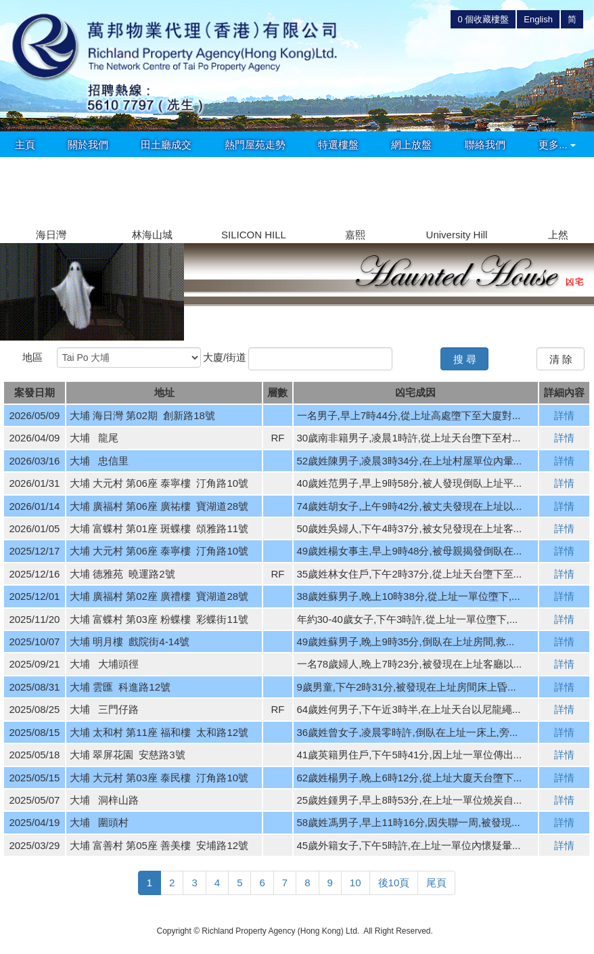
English (538, 19)
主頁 (25, 144)
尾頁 (436, 882)
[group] (50, 200)
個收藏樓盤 (483, 19)
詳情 (564, 415)
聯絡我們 (485, 144)
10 (355, 882)
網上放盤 (411, 144)
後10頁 (394, 882)
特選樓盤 (338, 144)
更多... (557, 144)
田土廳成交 (166, 144)
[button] (578, 192)
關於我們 (88, 144)
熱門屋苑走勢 (255, 144)
